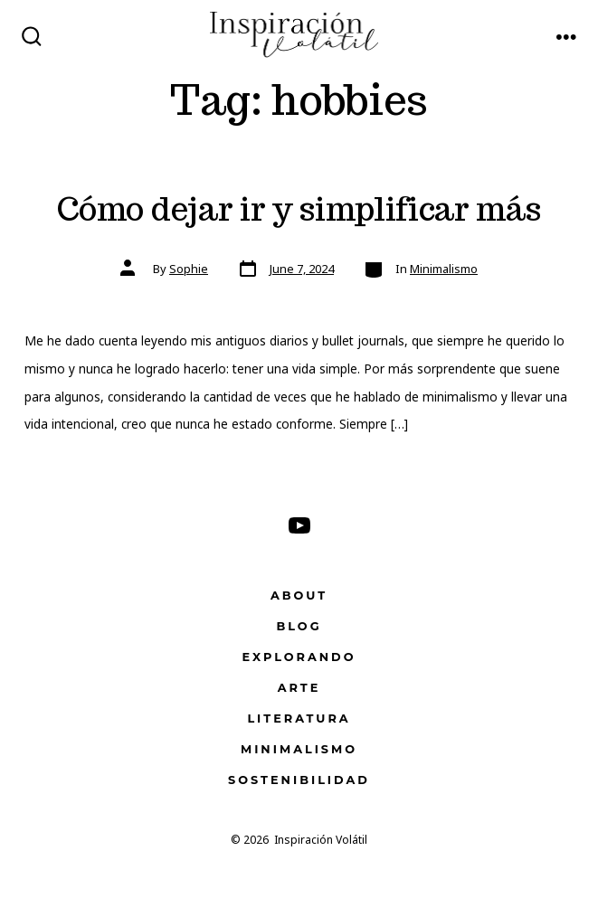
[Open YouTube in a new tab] (299, 525)
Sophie (188, 268)
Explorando (299, 657)
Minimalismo (444, 268)
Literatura (298, 718)
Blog (298, 626)
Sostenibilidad (299, 780)
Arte (299, 688)
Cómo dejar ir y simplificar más (298, 209)
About (299, 595)
